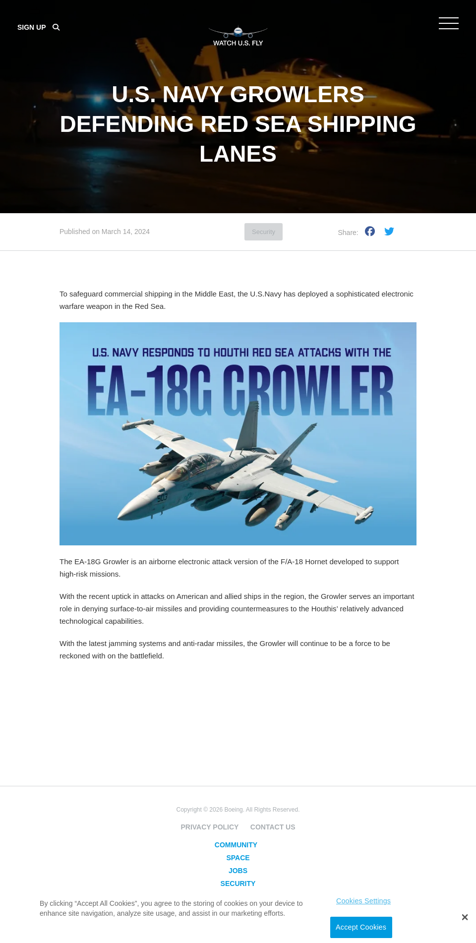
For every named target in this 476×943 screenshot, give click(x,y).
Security (263, 232)
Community (236, 845)
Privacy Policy (209, 827)
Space (237, 858)
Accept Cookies (361, 927)
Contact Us (273, 827)
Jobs (238, 871)
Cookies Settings (363, 901)
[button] (465, 917)
